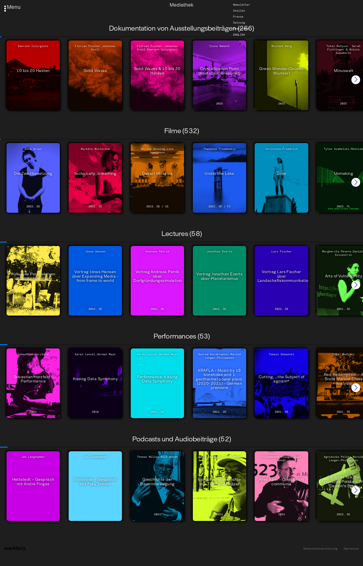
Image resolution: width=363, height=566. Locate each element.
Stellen (239, 10)
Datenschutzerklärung (320, 548)
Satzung (239, 22)
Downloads (240, 28)
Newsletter (241, 5)
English (239, 34)
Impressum (351, 548)
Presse (238, 16)
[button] (355, 79)
